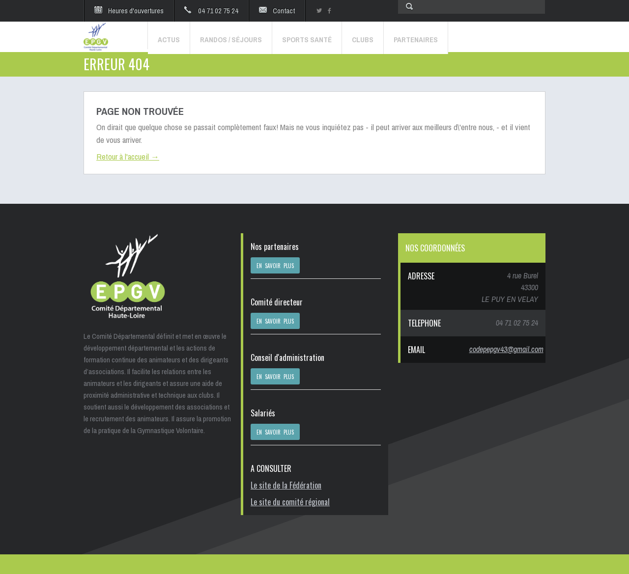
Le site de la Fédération (286, 485)
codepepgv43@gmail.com (506, 349)
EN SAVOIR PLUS (275, 266)
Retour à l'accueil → (127, 156)
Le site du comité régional (290, 502)
